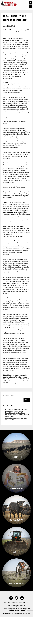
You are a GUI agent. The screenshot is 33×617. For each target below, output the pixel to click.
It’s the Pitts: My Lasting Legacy (14, 411)
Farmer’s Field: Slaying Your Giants (15, 413)
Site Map (22, 609)
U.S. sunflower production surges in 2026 (16, 409)
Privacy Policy (7, 609)
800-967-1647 (21, 606)
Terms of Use (15, 609)
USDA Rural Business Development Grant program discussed (17, 415)
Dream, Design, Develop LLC (22, 613)
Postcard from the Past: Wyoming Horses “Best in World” (16, 419)
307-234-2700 (12, 606)
